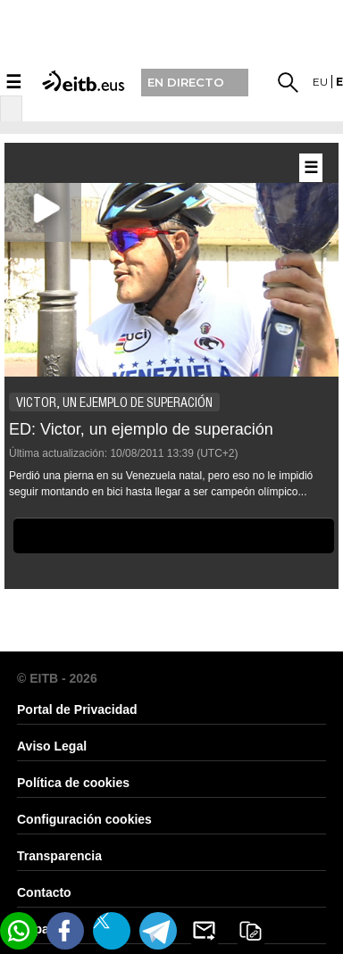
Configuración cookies (84, 819)
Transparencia (59, 856)
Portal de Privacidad (77, 709)
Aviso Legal (52, 746)
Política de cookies (73, 783)
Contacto (44, 892)
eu (320, 81)
